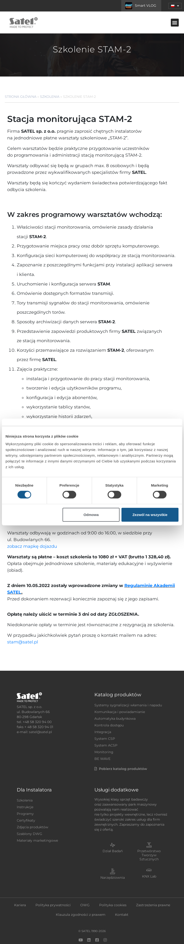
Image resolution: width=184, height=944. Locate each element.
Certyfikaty (26, 807)
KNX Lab (149, 863)
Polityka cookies (112, 891)
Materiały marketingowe (37, 827)
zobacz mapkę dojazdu (32, 533)
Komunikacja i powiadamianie (119, 698)
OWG (85, 891)
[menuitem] (175, 6)
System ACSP (105, 732)
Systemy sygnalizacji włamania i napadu (128, 692)
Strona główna (20, 96)
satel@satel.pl (40, 718)
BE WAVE (102, 745)
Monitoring (103, 738)
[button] (174, 22)
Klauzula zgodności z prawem (80, 901)
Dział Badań (113, 837)
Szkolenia (49, 96)
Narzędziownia (112, 864)
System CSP (104, 725)
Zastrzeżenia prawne (153, 891)
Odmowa (90, 514)
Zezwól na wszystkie (149, 514)
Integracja (102, 718)
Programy (25, 800)
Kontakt (121, 901)
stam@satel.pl (22, 628)
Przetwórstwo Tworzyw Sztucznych (149, 841)
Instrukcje (25, 793)
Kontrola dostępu (109, 712)
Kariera (20, 891)
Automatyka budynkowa (115, 705)
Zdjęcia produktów (32, 814)
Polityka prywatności (53, 891)
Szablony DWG (29, 820)
